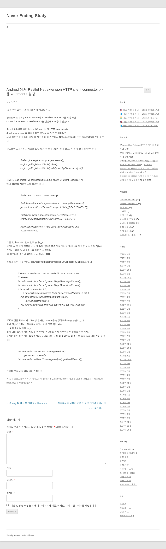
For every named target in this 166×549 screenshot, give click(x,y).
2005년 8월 (125, 410)
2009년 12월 (125, 344)
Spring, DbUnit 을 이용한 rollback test (26, 403)
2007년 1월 (125, 379)
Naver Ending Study (26, 15)
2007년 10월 (125, 359)
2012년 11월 (125, 305)
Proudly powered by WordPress (20, 535)
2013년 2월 (125, 297)
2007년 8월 (125, 367)
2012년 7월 (125, 309)
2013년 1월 (125, 301)
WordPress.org (127, 515)
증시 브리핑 (125, 231)
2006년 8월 (125, 391)
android (57, 379)
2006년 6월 (125, 398)
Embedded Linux (128, 199)
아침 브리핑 (125, 227)
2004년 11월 (125, 426)
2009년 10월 (125, 348)
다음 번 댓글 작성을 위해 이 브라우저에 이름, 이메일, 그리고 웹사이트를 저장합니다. (54, 505)
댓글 (9, 431)
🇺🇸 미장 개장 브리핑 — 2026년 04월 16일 (139, 121)
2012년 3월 (125, 316)
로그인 (123, 504)
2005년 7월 (125, 414)
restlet (65, 379)
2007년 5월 (125, 371)
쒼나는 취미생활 (127, 223)
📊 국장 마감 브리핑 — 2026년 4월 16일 (139, 125)
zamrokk (148, 164)
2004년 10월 (125, 430)
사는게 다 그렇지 (128, 219)
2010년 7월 (125, 332)
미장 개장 (124, 215)
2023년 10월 (125, 270)
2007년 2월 (125, 375)
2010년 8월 (125, 328)
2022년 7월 (125, 285)
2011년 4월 (125, 320)
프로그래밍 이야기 (22, 379)
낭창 (85, 379)
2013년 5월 (125, 293)
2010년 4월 (125, 340)
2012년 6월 (125, 313)
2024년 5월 (125, 266)
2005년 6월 (125, 418)
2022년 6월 (125, 289)
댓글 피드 (124, 511)
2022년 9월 (125, 281)
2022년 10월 (125, 277)
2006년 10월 (125, 383)
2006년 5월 (125, 402)
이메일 (10, 480)
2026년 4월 (125, 254)
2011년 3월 (125, 324)
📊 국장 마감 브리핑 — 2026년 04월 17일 (139, 114)
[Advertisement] (83, 55)
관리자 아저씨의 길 (129, 203)
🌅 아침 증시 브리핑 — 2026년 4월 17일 (139, 118)
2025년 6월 (125, 262)
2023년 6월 (125, 274)
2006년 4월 (125, 406)
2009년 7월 (125, 352)
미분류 (123, 211)
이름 (9, 467)
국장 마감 (124, 207)
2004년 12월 (125, 422)
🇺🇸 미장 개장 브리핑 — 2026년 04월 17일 (139, 110)
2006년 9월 (125, 387)
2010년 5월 (125, 336)
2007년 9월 (125, 363)
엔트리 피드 (125, 508)
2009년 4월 (125, 355)
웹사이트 (11, 493)
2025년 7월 (125, 258)
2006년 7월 (125, 394)
